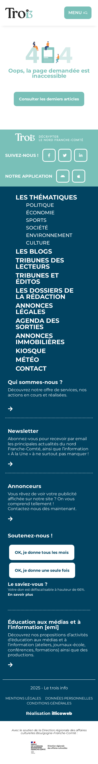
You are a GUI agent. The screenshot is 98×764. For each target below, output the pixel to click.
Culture (38, 243)
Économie (40, 212)
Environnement (49, 235)
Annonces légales (34, 309)
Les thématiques (46, 197)
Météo (27, 360)
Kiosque (31, 351)
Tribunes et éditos (37, 278)
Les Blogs (34, 251)
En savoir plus (20, 594)
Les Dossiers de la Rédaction (45, 293)
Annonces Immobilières (40, 339)
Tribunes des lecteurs (40, 263)
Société (37, 227)
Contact (31, 368)
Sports (36, 220)
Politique (40, 205)
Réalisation (49, 713)
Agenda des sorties (37, 324)
